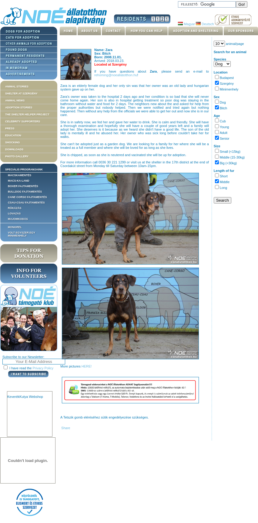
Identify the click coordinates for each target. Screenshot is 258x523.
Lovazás (14, 213)
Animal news (15, 100)
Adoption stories (18, 107)
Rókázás (15, 208)
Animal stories (16, 86)
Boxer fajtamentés (23, 186)
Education (13, 135)
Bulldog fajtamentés (25, 191)
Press (10, 128)
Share (65, 428)
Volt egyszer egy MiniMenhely (21, 234)
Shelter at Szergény (21, 93)
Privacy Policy (43, 368)
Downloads (14, 149)
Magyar (186, 24)
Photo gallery (16, 156)
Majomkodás (18, 218)
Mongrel (15, 227)
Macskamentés (19, 175)
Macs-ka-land (18, 180)
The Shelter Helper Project (27, 114)
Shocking (12, 142)
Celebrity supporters (22, 121)
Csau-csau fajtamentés (26, 202)
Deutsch (205, 24)
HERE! (87, 366)
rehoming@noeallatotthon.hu (115, 75)
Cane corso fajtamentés (27, 197)
